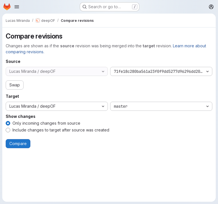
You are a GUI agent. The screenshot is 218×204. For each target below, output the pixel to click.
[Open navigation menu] (16, 6)
